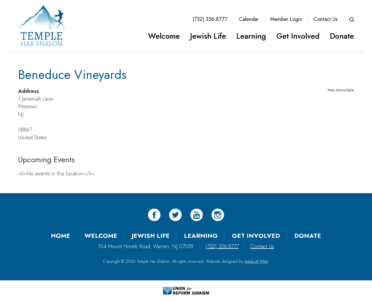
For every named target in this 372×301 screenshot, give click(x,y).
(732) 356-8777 (209, 19)
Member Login (286, 19)
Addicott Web (256, 261)
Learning (251, 36)
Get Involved (298, 36)
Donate (342, 36)
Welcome (164, 36)
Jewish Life (208, 36)
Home (60, 235)
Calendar (249, 19)
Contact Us (326, 19)
